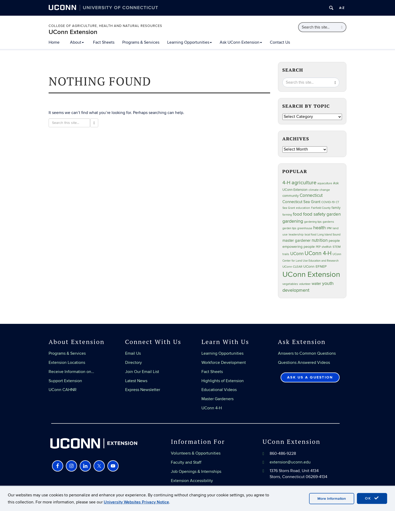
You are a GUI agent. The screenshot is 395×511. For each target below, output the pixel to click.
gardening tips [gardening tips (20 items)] (313, 221)
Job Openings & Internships (196, 471)
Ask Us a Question (310, 377)
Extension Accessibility (192, 480)
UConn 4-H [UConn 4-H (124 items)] (318, 253)
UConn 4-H (211, 408)
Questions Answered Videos (304, 362)
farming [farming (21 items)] (287, 214)
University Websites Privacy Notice (136, 502)
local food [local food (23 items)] (310, 234)
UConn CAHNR (63, 389)
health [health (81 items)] (319, 228)
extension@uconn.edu (290, 462)
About (77, 42)
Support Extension (65, 380)
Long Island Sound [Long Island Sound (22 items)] (328, 234)
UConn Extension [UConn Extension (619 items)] (311, 274)
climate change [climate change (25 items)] (319, 190)
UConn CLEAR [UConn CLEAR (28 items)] (292, 267)
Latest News (136, 380)
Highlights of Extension (222, 380)
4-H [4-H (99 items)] (286, 183)
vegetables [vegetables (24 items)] (290, 284)
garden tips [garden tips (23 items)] (289, 228)
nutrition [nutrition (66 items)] (320, 240)
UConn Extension (73, 32)
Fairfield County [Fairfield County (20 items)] (320, 208)
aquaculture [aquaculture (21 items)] (324, 183)
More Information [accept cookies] (331, 498)
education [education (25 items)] (303, 208)
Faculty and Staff (186, 462)
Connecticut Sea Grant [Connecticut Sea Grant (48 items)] (301, 201)
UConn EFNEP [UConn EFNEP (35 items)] (315, 267)
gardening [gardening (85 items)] (292, 221)
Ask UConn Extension (241, 42)
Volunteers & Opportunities (195, 453)
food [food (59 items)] (297, 214)
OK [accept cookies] (372, 498)
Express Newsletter (142, 389)
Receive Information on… (71, 371)
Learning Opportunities (189, 42)
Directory (133, 362)
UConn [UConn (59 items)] (297, 253)
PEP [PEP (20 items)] (318, 247)
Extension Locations (67, 362)
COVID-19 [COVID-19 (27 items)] (328, 202)
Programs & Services (140, 42)
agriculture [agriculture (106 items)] (304, 183)
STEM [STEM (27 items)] (337, 247)
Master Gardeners (217, 398)
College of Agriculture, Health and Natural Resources (105, 26)
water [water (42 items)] (316, 284)
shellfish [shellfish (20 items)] (327, 247)
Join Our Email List (142, 371)
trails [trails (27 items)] (285, 254)
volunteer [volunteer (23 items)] (305, 284)
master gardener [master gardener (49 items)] (296, 240)
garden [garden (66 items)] (334, 214)
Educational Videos (219, 389)
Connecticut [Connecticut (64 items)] (311, 195)
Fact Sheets (103, 42)
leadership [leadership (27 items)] (296, 235)
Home (54, 42)
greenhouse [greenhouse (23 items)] (304, 228)
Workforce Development (223, 362)
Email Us (133, 353)
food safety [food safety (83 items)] (314, 214)
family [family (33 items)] (336, 208)
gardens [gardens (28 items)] (328, 222)
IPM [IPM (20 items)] (329, 228)
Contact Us (280, 42)
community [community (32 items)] (290, 196)
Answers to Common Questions (307, 353)
